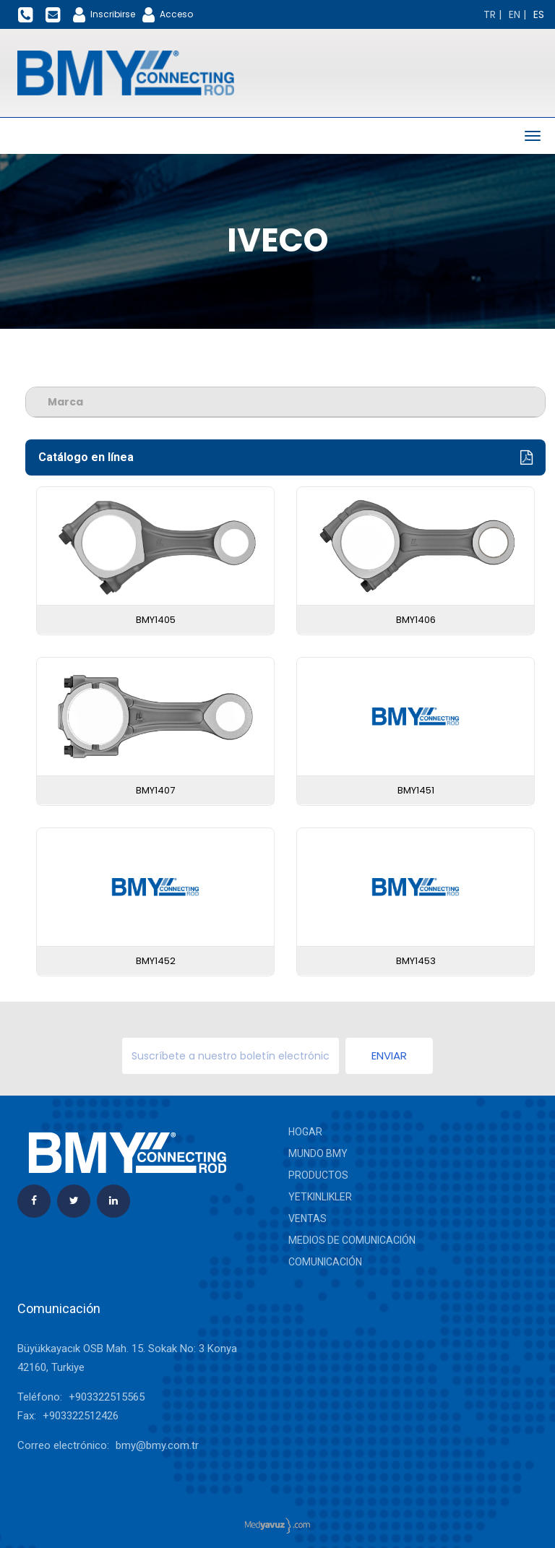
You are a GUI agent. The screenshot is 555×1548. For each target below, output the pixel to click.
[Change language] (492, 14)
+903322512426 (81, 1415)
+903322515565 (107, 1396)
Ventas (307, 1218)
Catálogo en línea (285, 458)
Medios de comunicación (352, 1240)
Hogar (305, 1132)
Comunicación (325, 1262)
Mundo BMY (318, 1153)
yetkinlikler (320, 1197)
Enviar (389, 1055)
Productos (318, 1175)
